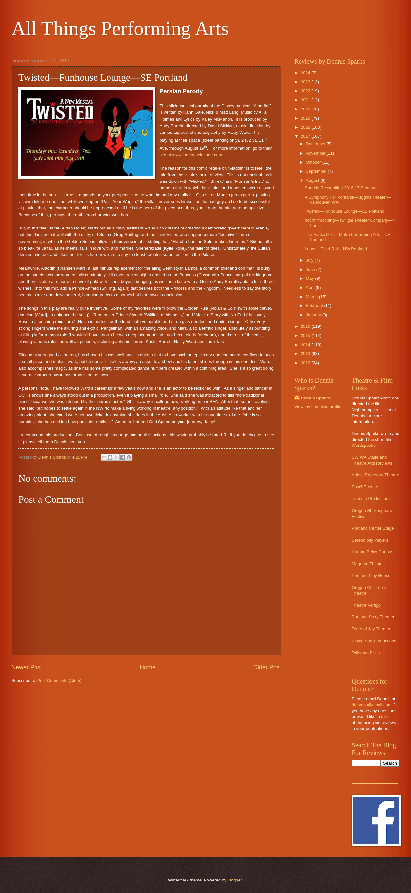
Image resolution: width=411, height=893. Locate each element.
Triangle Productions (371, 498)
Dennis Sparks (315, 398)
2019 (306, 118)
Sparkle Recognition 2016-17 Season (340, 187)
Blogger (235, 880)
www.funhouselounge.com (197, 154)
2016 (306, 326)
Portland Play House (371, 575)
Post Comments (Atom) (59, 680)
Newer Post (27, 667)
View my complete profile (317, 406)
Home (148, 667)
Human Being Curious (372, 551)
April (310, 287)
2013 (306, 353)
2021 (306, 99)
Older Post (267, 667)
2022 (306, 90)
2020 (306, 109)
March (312, 296)
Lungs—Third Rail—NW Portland (336, 248)
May (310, 278)
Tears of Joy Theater (371, 628)
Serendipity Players (370, 540)
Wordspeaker (364, 445)
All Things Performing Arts (120, 28)
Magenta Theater (368, 563)
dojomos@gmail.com (371, 704)
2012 (306, 362)
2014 (306, 344)
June (311, 269)
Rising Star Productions (374, 641)
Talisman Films (366, 652)
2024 (306, 72)
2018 (306, 127)
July (310, 260)
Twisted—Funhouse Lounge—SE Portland (344, 211)
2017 (306, 136)
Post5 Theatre (365, 486)
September (317, 171)
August (313, 180)
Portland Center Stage (373, 528)
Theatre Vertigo (366, 605)
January (314, 314)
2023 (306, 81)
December (316, 143)
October (314, 162)
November (316, 153)
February (315, 305)
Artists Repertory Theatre (375, 474)
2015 (306, 335)
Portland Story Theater (373, 617)
